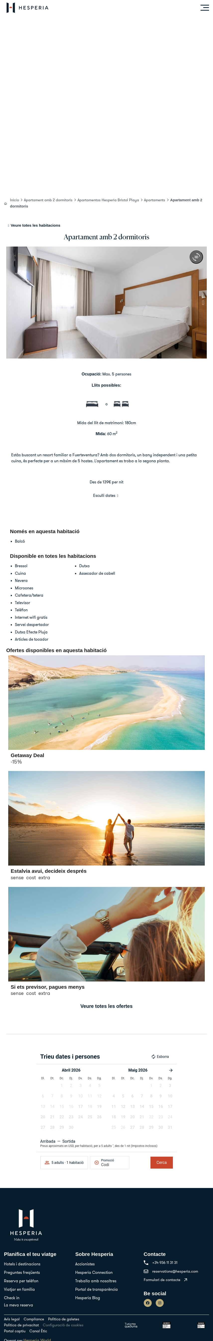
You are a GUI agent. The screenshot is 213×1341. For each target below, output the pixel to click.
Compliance (34, 1319)
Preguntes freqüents (22, 1272)
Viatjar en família (19, 1289)
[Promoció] (113, 1164)
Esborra (160, 1056)
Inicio (14, 200)
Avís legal (12, 1319)
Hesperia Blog (87, 1297)
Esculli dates (104, 495)
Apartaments (154, 200)
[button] (10, 303)
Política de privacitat (21, 1325)
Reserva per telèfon (21, 1280)
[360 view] (196, 257)
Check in (11, 1297)
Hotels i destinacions (22, 1263)
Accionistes (85, 1263)
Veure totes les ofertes (106, 1006)
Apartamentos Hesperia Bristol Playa (108, 200)
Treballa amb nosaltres (95, 1280)
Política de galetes (63, 1319)
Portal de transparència (96, 1289)
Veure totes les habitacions (35, 225)
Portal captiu (14, 1331)
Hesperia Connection (94, 1272)
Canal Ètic (38, 1331)
